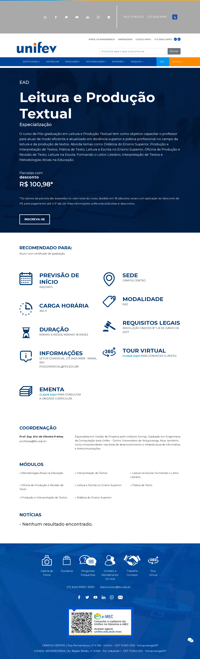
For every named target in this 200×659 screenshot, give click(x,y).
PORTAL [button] (177, 61)
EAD (162, 61)
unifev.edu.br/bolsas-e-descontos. (113, 203)
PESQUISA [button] (136, 61)
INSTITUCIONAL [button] (30, 61)
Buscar (174, 51)
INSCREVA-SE (34, 219)
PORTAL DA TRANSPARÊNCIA (102, 39)
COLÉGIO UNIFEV (143, 39)
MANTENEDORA (125, 39)
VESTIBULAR (52, 61)
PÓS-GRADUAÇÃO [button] (95, 61)
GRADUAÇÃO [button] (71, 61)
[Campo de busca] (132, 51)
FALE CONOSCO (133, 16)
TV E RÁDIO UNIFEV (163, 39)
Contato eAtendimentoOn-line (110, 570)
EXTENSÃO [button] (117, 61)
